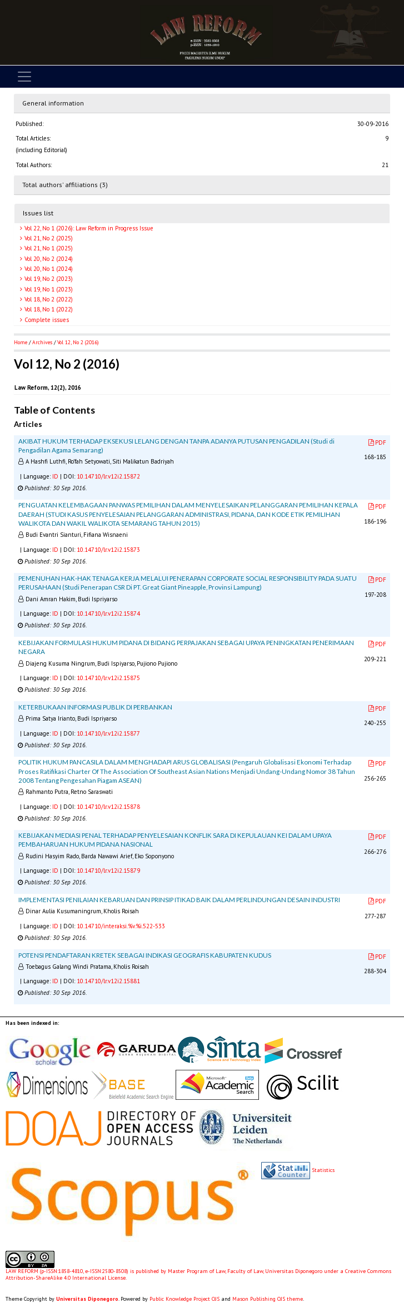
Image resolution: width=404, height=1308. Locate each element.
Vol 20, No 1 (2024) (48, 269)
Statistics (323, 1170)
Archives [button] (42, 342)
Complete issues (46, 320)
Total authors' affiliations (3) (65, 184)
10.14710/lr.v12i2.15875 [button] (108, 678)
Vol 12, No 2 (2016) (77, 342)
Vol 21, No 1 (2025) (48, 248)
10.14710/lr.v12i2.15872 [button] (108, 476)
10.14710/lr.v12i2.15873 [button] (108, 550)
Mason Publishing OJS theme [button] (267, 1298)
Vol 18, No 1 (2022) (48, 309)
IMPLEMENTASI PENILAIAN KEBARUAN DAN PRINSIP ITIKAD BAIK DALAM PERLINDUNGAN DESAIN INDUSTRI (179, 899)
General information (53, 103)
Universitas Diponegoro (87, 1298)
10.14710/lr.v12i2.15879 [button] (108, 870)
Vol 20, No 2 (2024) (48, 259)
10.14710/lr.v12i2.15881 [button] (108, 981)
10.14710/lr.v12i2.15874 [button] (108, 613)
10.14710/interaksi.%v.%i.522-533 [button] (121, 926)
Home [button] (20, 342)
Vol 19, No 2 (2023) (48, 279)
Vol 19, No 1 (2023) (48, 289)
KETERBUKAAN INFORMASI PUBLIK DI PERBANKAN (95, 707)
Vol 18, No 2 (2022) (48, 299)
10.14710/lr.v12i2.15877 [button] (108, 733)
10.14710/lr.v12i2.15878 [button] (108, 807)
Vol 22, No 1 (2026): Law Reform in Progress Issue (88, 228)
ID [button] (55, 476)
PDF (377, 442)
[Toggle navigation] (24, 77)
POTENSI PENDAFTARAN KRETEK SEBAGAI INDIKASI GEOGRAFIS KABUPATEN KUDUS (144, 955)
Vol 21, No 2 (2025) (48, 238)
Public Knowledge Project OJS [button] (184, 1298)
